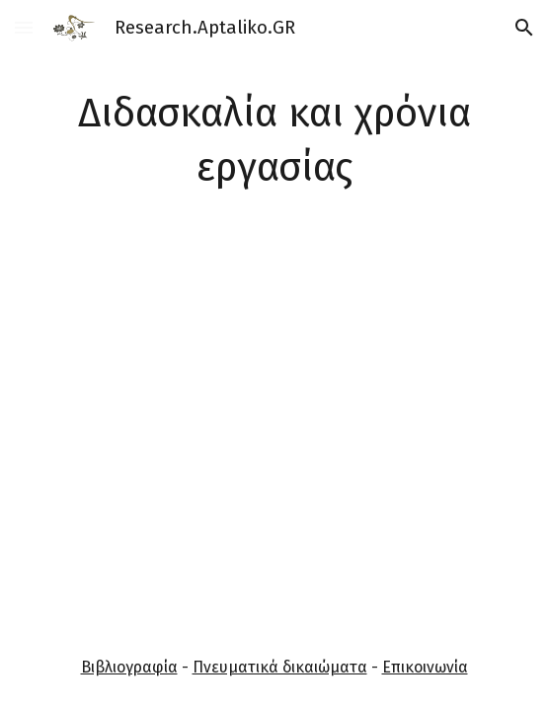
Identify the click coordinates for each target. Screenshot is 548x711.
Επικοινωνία (425, 667)
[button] (23, 27)
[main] (274, 141)
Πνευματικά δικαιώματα (280, 667)
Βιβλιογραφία (129, 667)
